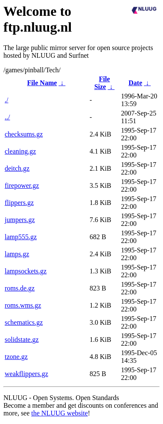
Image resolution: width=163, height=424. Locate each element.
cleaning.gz (20, 151)
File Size (102, 82)
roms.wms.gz (23, 305)
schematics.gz (24, 322)
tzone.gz (16, 356)
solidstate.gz (22, 339)
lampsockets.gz (26, 271)
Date (135, 82)
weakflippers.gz (26, 373)
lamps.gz (17, 254)
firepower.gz (22, 185)
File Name (42, 82)
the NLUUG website (59, 413)
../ (7, 117)
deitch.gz (17, 168)
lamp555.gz (21, 236)
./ (6, 100)
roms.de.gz (20, 288)
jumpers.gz (20, 219)
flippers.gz (19, 202)
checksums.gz (24, 134)
